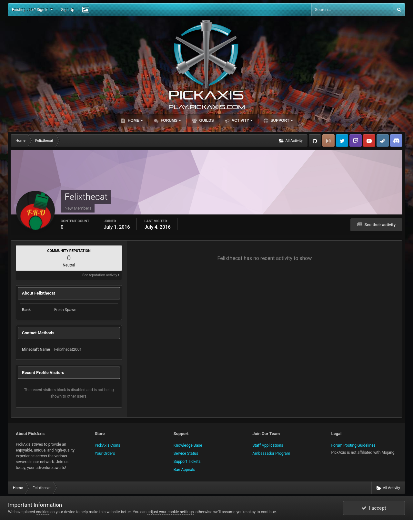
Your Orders (105, 453)
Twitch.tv (355, 140)
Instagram (328, 140)
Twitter (342, 140)
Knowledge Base (188, 445)
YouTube (369, 140)
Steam (383, 140)
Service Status (186, 453)
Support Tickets (187, 461)
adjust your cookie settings (170, 512)
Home (134, 120)
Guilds (206, 120)
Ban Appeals (184, 469)
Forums (170, 120)
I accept (374, 508)
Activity (242, 120)
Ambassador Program (271, 453)
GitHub (315, 140)
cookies (43, 512)
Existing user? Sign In (32, 9)
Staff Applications (267, 445)
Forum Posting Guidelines (353, 445)
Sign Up (67, 9)
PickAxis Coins (107, 445)
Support (281, 120)
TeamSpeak (396, 140)
